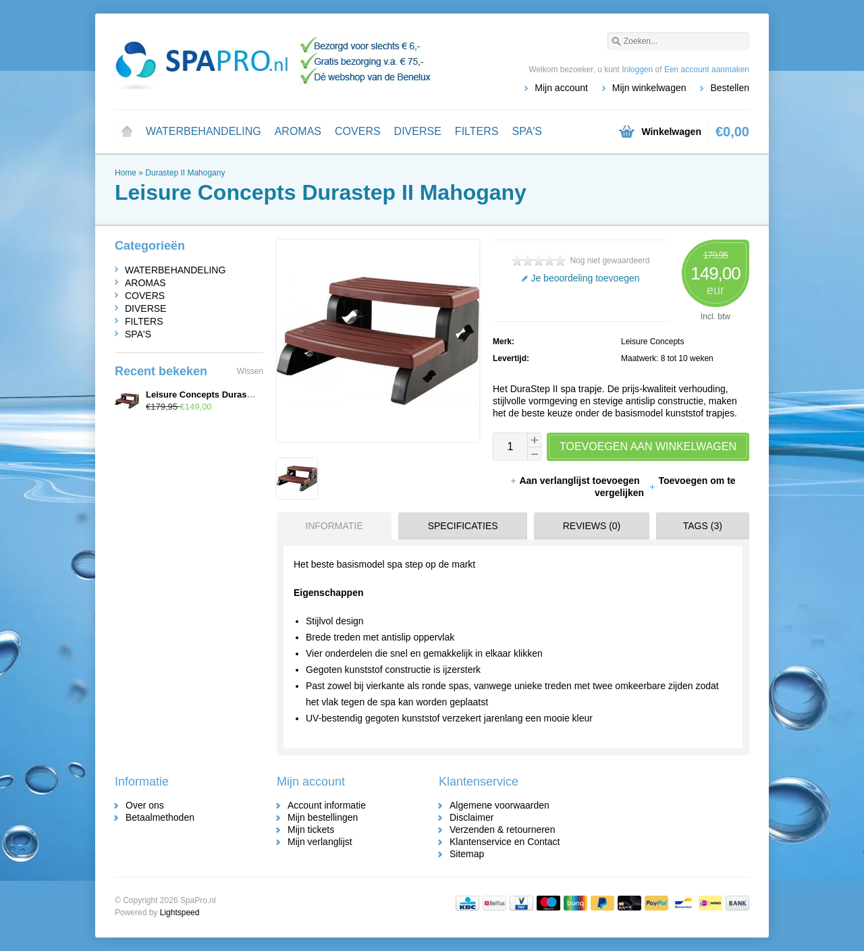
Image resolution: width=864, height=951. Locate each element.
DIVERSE (417, 131)
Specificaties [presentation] (463, 525)
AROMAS (298, 131)
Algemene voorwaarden (499, 805)
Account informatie (327, 805)
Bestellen (729, 87)
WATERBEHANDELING (203, 131)
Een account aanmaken (706, 69)
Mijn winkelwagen (649, 87)
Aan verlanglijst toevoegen (576, 480)
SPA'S (527, 131)
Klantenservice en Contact (505, 841)
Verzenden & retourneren (502, 829)
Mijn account (561, 87)
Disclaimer (471, 817)
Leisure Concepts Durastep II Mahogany (229, 394)
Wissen (250, 371)
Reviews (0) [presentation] (592, 525)
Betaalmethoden (160, 817)
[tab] (331, 525)
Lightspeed (180, 912)
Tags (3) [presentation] (702, 525)
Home (127, 131)
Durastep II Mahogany (185, 173)
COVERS (358, 131)
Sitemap (467, 853)
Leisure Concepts (652, 341)
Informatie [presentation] (333, 525)
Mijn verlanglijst (320, 841)
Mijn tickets (311, 829)
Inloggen (637, 69)
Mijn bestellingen (323, 817)
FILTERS (477, 131)
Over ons (145, 805)
